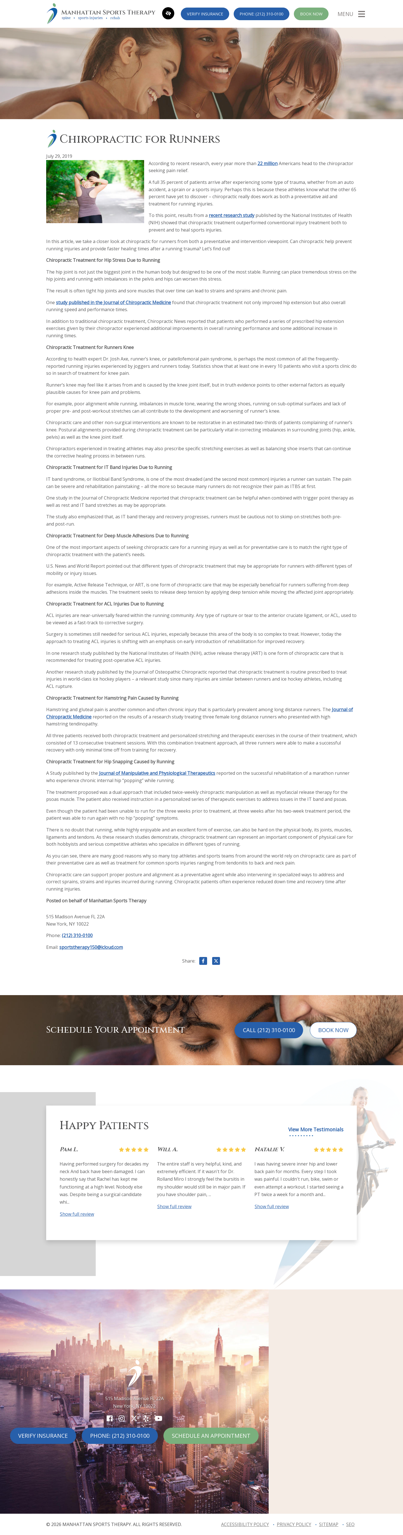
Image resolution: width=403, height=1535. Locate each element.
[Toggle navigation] (351, 13)
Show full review (77, 1214)
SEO (350, 1524)
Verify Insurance (205, 14)
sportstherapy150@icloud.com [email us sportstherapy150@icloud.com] (91, 947)
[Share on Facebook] (203, 962)
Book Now (311, 14)
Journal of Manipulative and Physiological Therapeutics (157, 773)
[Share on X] (216, 962)
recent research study (231, 215)
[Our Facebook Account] (109, 1418)
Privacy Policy (294, 1524)
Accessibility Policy (245, 1524)
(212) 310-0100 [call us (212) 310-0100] (77, 935)
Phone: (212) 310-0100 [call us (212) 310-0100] (261, 14)
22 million (267, 163)
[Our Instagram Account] (121, 1418)
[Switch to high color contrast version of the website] (168, 14)
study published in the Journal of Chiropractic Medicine (113, 302)
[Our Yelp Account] (146, 1418)
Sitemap (328, 1524)
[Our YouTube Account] (159, 1418)
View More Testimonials (315, 1129)
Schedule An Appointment (211, 1435)
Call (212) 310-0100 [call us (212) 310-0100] (269, 1030)
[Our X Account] (134, 1418)
